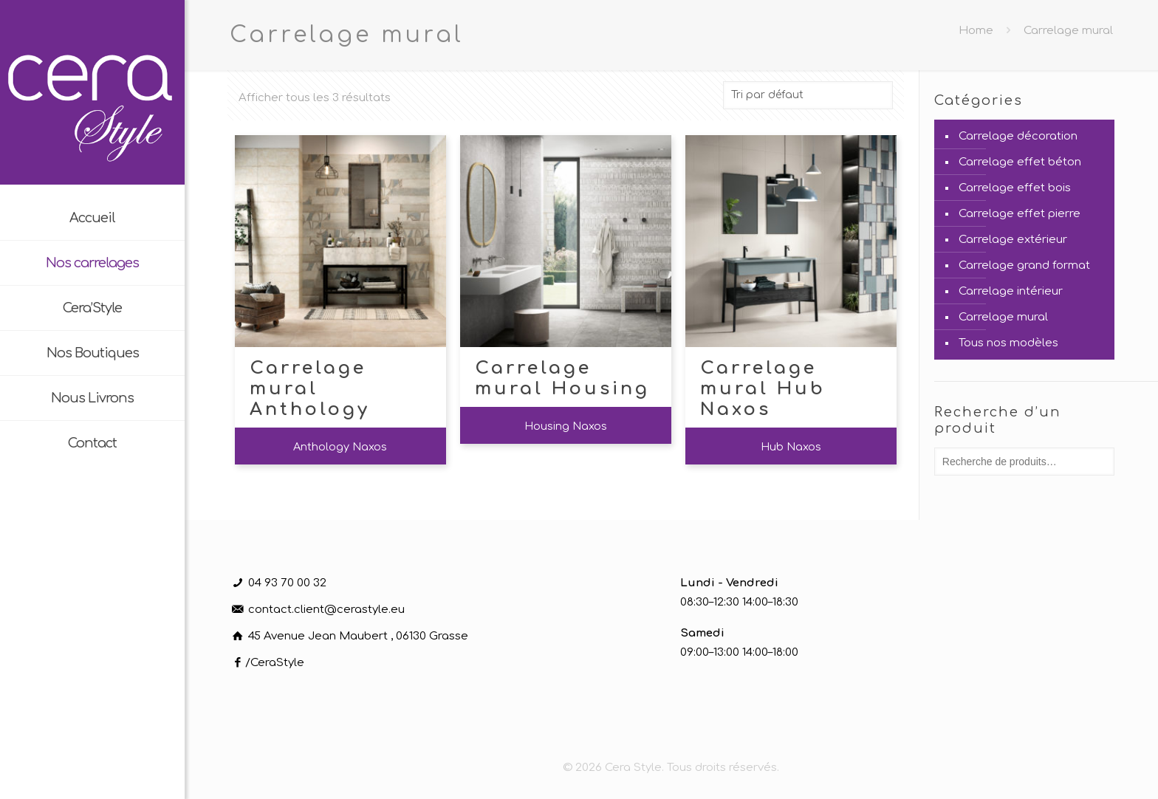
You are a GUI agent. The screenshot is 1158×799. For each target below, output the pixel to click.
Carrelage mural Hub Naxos (763, 388)
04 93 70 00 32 (287, 583)
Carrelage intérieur (1011, 291)
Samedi (702, 633)
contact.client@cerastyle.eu (326, 609)
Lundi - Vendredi (729, 583)
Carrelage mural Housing (562, 378)
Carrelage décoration (1018, 136)
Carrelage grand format (1024, 265)
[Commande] (808, 95)
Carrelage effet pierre (1019, 214)
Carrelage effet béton (1020, 162)
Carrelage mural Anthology (310, 388)
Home (976, 30)
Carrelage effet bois (1015, 188)
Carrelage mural (1003, 317)
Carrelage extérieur (1013, 239)
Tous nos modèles (1008, 343)
